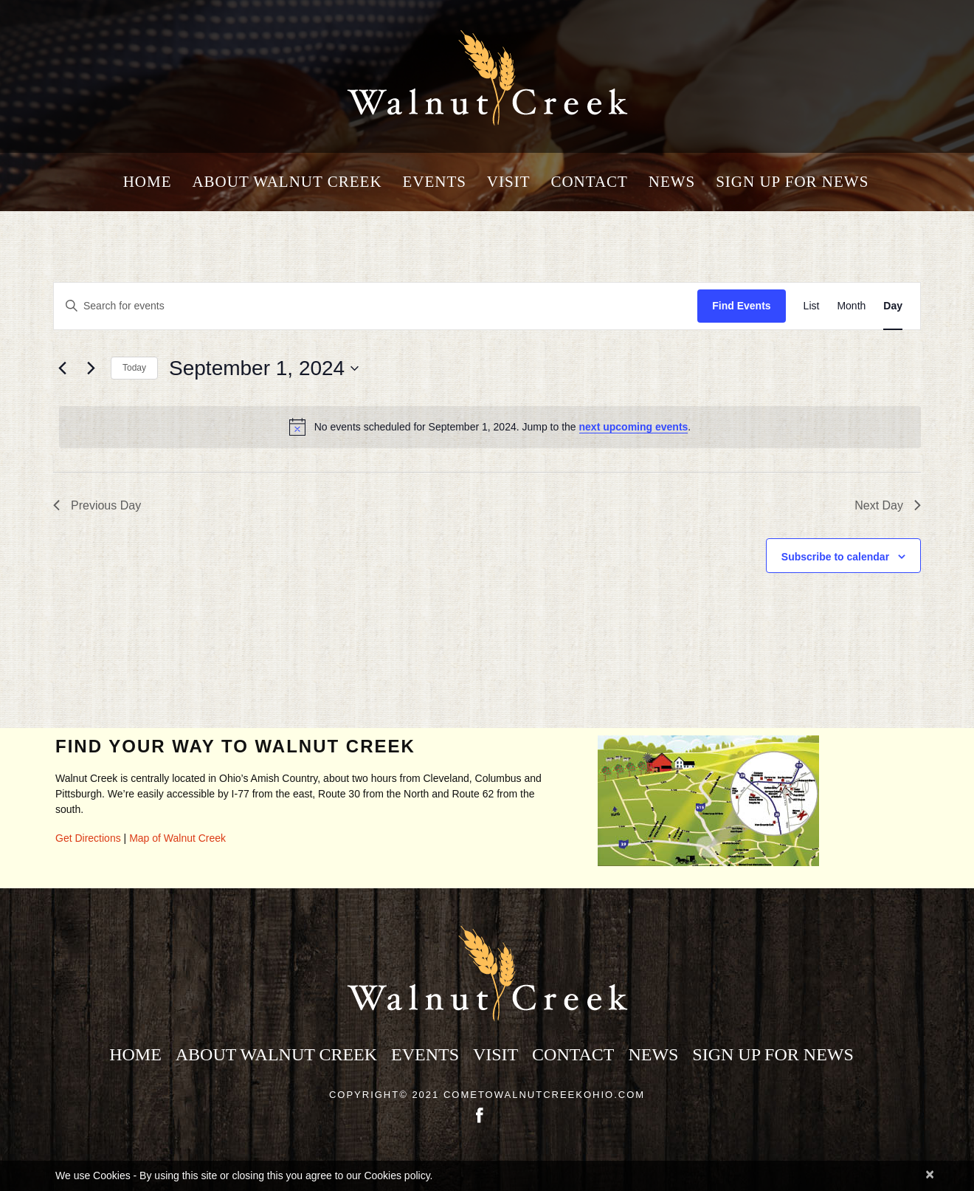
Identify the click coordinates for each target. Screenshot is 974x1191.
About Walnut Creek (286, 182)
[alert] (490, 426)
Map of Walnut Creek (177, 838)
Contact (588, 182)
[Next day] (91, 368)
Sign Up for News (792, 182)
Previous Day (97, 505)
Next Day (887, 505)
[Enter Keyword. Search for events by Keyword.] (375, 306)
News (672, 182)
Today (134, 368)
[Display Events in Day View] (892, 306)
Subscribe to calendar (835, 557)
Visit (509, 182)
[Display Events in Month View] (851, 306)
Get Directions (88, 838)
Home (147, 182)
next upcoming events (633, 427)
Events (434, 182)
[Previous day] (62, 368)
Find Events (741, 306)
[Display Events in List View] (812, 306)
